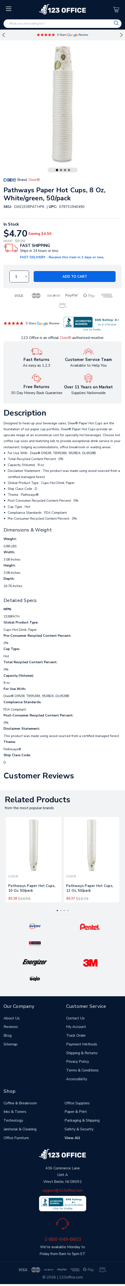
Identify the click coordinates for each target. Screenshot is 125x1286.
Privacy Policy (77, 1061)
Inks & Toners (15, 1111)
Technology (13, 1120)
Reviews (11, 1026)
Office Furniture (16, 1138)
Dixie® (65, 337)
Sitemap (10, 1044)
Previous (3, 35)
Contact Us (75, 1018)
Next (121, 35)
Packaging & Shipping (82, 1120)
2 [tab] (61, 170)
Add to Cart (74, 276)
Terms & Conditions (82, 1070)
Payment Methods (81, 1044)
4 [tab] (69, 170)
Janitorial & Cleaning (20, 1129)
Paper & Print (76, 1111)
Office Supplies (77, 1103)
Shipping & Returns (82, 1053)
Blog (8, 1035)
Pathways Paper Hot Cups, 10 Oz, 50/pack (31, 888)
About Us (12, 1018)
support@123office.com (62, 1190)
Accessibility (76, 1079)
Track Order (76, 1035)
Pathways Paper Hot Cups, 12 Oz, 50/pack (89, 888)
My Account (76, 1026)
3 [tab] (65, 170)
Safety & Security (79, 1129)
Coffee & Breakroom (20, 1103)
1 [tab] (57, 170)
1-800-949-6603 (62, 1239)
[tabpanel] (34, 859)
